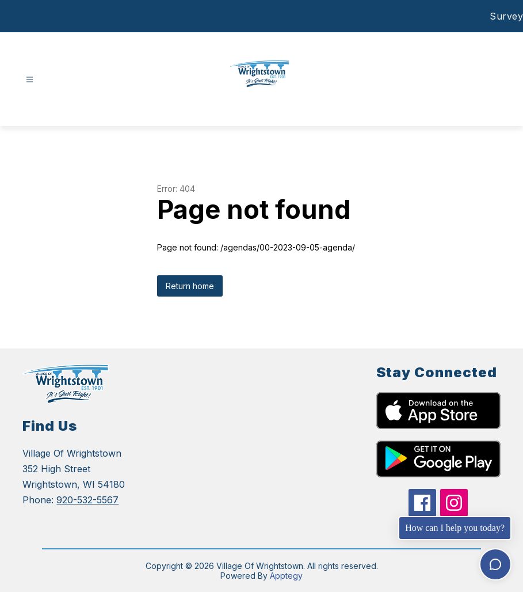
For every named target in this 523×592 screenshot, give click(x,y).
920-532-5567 (87, 500)
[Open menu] (29, 79)
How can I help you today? (455, 528)
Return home (190, 286)
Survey (506, 16)
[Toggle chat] (495, 564)
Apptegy (286, 575)
